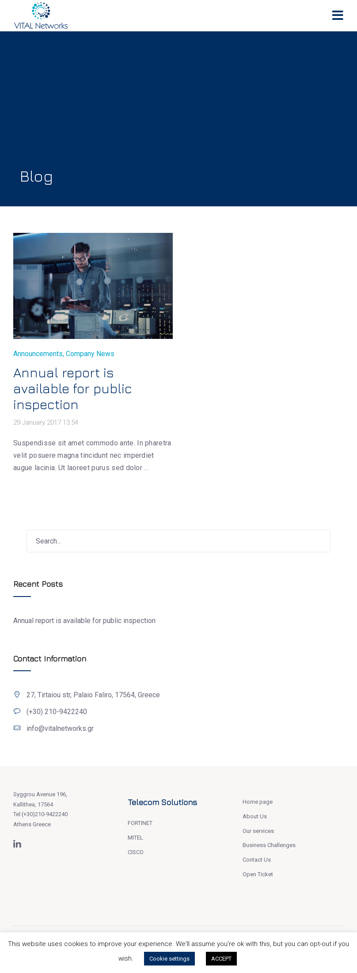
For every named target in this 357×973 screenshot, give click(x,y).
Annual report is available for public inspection (72, 388)
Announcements (38, 354)
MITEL (135, 837)
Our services (258, 831)
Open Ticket (258, 874)
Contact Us (257, 859)
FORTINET (140, 823)
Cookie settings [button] (169, 958)
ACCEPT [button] (221, 958)
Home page (258, 801)
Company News (90, 354)
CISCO (136, 852)
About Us (255, 816)
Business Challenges (269, 845)
